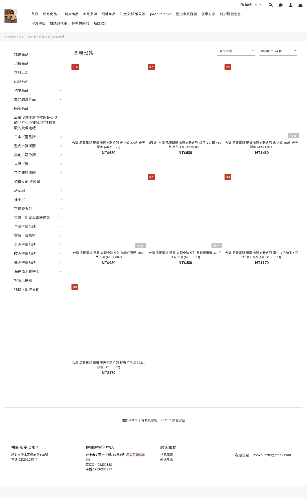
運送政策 (101, 23)
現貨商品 (72, 14)
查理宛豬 (59, 37)
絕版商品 (21, 108)
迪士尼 (19, 199)
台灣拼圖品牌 (25, 226)
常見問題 (38, 23)
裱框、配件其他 (26, 289)
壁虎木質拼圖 (186, 14)
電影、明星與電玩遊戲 (32, 217)
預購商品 (109, 14)
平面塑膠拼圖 (25, 172)
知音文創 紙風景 (132, 14)
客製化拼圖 (23, 280)
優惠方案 (208, 14)
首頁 (34, 14)
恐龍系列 (21, 81)
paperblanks (161, 14)
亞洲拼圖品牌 (25, 244)
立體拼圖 (21, 163)
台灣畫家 (44, 37)
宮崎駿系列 (23, 208)
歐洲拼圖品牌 (25, 253)
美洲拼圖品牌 (25, 262)
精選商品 (21, 54)
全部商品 (10, 37)
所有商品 (51, 14)
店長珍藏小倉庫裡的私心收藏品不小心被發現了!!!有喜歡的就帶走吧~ (35, 122)
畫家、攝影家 (27, 37)
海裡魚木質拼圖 (26, 271)
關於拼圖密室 (230, 14)
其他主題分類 (25, 154)
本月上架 (90, 14)
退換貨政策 (58, 23)
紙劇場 (19, 190)
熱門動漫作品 (25, 99)
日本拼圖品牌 (25, 136)
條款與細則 (80, 23)
